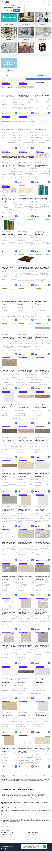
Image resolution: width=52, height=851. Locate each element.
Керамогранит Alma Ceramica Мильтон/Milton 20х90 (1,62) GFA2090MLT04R (25, 440)
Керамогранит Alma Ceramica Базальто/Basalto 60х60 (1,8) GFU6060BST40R (42, 372)
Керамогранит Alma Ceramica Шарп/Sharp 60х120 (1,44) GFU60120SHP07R (42, 681)
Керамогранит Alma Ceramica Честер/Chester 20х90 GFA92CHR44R (25, 681)
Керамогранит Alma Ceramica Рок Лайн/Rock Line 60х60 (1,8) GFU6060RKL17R (42, 612)
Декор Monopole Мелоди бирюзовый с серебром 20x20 (42, 199)
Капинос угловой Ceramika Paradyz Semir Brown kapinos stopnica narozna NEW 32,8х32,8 (25, 337)
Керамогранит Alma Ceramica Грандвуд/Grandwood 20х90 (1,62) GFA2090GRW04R (25, 406)
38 (17, 770)
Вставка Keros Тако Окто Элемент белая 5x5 (40, 130)
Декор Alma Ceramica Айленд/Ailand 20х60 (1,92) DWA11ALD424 (8, 200)
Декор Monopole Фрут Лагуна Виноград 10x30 (42, 233)
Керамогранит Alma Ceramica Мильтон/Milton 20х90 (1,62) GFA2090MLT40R (42, 440)
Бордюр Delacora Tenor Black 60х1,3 (42, 96)
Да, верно (16, 10)
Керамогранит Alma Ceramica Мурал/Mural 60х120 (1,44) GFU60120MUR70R (8, 509)
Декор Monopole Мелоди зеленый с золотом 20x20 (7, 233)
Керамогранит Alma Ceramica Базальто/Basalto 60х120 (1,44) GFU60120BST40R (9, 372)
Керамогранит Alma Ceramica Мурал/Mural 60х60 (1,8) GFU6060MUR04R (25, 509)
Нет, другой (9, 10)
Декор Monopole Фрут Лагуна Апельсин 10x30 (25, 233)
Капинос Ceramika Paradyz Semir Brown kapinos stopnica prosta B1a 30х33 (25, 269)
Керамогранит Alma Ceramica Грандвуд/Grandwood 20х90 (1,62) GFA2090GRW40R (42, 406)
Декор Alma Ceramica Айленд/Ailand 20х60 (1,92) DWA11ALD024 (24, 165)
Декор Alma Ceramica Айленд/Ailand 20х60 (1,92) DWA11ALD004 (8, 165)
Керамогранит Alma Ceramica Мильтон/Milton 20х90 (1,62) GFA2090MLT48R (8, 475)
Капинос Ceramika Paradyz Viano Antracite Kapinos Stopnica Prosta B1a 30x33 (9, 303)
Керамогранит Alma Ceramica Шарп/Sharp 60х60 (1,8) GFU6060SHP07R (42, 715)
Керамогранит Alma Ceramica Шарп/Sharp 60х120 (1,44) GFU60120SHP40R (8, 715)
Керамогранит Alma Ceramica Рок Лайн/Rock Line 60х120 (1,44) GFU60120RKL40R (25, 578)
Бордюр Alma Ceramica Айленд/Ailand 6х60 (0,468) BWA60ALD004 (8, 97)
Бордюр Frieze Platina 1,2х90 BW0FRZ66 (24, 130)
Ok (44, 846)
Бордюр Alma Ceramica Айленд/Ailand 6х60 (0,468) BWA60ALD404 (24, 97)
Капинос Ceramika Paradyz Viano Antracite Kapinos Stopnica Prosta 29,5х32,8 (42, 269)
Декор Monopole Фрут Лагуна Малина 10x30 (8, 268)
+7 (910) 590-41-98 (7, 832)
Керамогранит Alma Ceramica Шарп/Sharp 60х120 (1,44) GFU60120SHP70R (25, 715)
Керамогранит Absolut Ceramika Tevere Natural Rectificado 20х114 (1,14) (42, 337)
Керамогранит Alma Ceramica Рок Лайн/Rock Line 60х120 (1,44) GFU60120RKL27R (9, 578)
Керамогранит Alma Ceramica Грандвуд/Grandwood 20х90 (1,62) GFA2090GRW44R (8, 440)
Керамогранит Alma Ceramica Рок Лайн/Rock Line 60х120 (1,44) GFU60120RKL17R (42, 544)
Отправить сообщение (8, 839)
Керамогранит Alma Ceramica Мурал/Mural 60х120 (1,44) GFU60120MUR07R (42, 475)
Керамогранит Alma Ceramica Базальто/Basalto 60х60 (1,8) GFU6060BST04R (25, 372)
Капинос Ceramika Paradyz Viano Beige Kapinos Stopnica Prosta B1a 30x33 (25, 303)
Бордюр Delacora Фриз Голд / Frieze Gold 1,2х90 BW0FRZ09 (8, 130)
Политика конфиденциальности (7, 846)
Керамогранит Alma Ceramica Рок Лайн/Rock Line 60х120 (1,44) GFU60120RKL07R (25, 544)
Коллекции (13, 79)
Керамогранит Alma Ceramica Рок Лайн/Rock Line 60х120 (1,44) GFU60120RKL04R (9, 544)
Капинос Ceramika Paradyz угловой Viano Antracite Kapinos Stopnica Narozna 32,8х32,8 (42, 303)
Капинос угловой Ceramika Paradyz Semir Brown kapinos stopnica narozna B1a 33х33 (8, 337)
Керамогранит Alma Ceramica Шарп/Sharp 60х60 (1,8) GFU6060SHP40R (8, 750)
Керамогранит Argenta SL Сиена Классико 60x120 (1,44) (42, 749)
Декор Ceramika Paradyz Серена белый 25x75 (25, 199)
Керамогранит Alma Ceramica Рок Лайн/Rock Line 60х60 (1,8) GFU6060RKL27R (9, 647)
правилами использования (27, 847)
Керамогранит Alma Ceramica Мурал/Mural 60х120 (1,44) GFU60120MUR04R (25, 475)
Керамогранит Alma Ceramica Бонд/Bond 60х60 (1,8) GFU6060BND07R (8, 406)
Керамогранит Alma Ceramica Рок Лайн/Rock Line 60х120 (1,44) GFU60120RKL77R (42, 578)
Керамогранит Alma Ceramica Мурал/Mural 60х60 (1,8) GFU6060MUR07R (42, 509)
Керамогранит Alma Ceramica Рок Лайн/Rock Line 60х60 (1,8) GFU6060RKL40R (25, 647)
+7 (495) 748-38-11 (32, 832)
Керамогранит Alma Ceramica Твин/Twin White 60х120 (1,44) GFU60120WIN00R (8, 681)
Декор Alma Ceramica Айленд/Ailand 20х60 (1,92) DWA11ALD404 (41, 165)
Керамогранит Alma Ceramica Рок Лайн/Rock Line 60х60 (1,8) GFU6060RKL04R (9, 612)
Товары (38, 79)
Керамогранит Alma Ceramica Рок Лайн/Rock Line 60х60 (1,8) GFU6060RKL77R (42, 647)
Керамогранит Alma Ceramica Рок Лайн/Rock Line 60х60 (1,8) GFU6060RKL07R (25, 612)
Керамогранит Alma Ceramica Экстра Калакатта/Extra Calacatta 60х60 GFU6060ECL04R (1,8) (25, 750)
